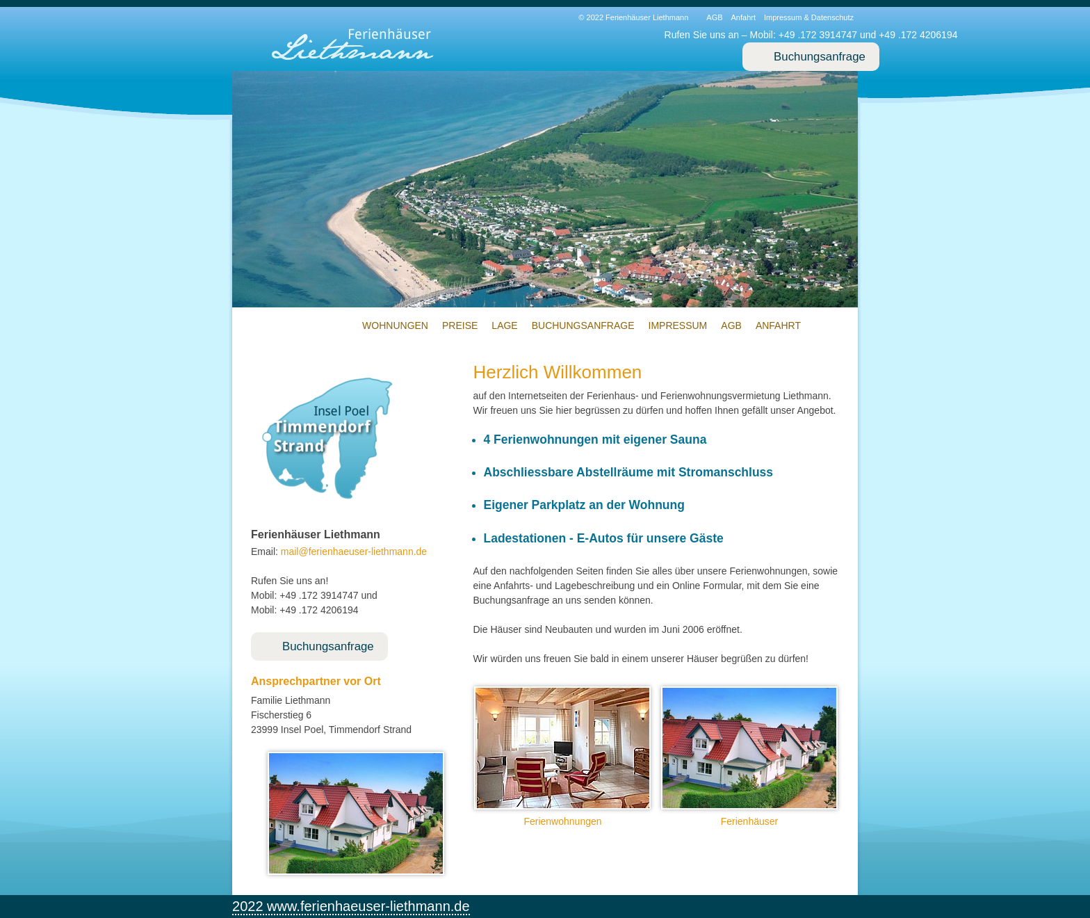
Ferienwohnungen (562, 821)
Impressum (678, 325)
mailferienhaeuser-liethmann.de (354, 551)
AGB (714, 17)
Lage (504, 325)
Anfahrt (743, 17)
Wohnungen (395, 325)
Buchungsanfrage (819, 56)
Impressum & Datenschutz (809, 17)
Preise (460, 325)
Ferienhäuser (750, 821)
